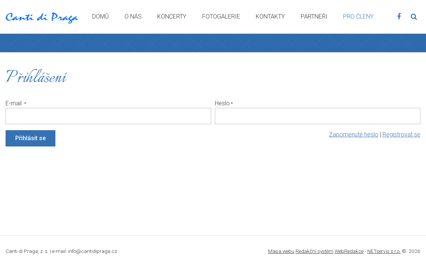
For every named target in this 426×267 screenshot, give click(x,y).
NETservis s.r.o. (384, 251)
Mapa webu (281, 251)
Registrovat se (401, 134)
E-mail (14, 103)
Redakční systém (314, 251)
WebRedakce (349, 251)
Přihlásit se (30, 138)
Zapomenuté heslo (353, 134)
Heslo (222, 103)
